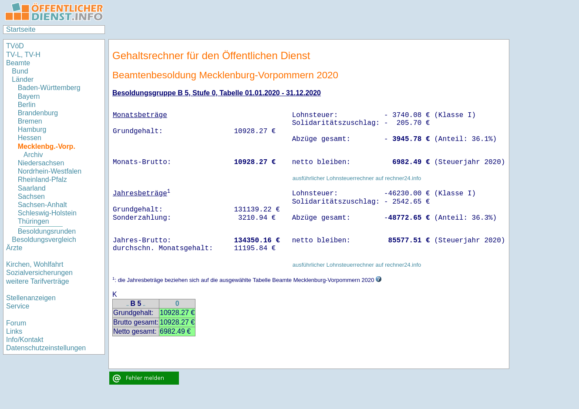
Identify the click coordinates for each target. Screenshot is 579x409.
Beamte (18, 63)
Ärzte (14, 247)
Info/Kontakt (24, 339)
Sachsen (31, 196)
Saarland (32, 188)
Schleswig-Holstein (47, 213)
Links (14, 331)
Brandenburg (38, 113)
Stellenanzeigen (31, 298)
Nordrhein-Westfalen (49, 171)
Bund (20, 71)
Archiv (33, 154)
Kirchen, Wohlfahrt (34, 264)
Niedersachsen (41, 163)
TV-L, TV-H (23, 54)
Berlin (27, 104)
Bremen (30, 121)
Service (17, 306)
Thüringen (33, 221)
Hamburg (32, 129)
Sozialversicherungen (39, 272)
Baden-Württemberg (49, 87)
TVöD (15, 46)
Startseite (21, 29)
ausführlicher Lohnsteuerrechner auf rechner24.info (357, 178)
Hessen (29, 137)
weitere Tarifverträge (37, 281)
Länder (23, 79)
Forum (16, 323)
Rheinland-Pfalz (42, 179)
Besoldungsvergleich (44, 239)
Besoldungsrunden (47, 231)
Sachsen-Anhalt (42, 204)
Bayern (29, 96)
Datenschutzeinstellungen (46, 348)
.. (127, 304)
